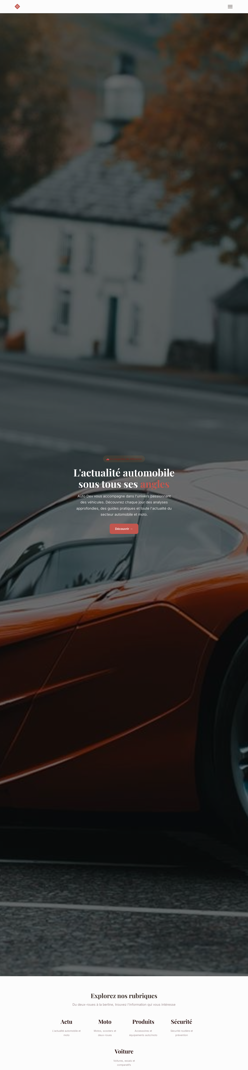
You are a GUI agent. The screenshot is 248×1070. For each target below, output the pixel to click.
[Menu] (230, 6)
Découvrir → (124, 529)
